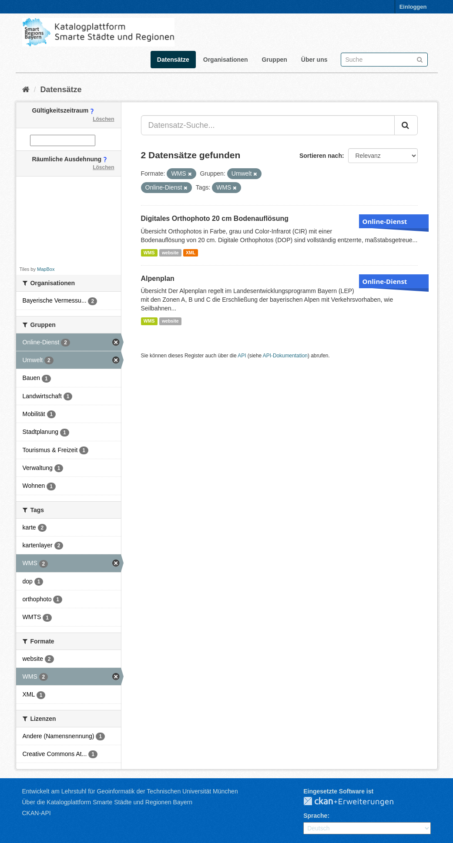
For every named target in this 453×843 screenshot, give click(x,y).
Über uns (314, 59)
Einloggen (413, 6)
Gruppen (274, 59)
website (170, 252)
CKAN (355, 801)
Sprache (315, 815)
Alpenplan (157, 278)
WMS (149, 252)
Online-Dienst (384, 221)
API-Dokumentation (285, 356)
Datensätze (173, 59)
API (242, 356)
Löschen (103, 119)
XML (190, 252)
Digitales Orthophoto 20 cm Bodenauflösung (215, 218)
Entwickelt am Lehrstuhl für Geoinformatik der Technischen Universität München (130, 791)
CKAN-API (36, 813)
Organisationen (225, 59)
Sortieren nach (320, 155)
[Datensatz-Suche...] (268, 125)
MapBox (45, 269)
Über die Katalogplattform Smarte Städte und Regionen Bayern (107, 802)
